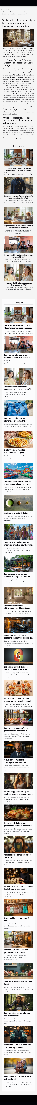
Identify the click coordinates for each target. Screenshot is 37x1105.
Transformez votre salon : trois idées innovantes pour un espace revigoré (18, 169)
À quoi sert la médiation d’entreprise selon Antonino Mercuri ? (16, 762)
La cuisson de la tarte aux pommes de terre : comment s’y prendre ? (17, 826)
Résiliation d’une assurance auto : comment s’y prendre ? (18, 1046)
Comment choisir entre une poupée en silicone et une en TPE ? (18, 284)
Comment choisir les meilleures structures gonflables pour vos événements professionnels (17, 484)
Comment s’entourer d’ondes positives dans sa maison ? (16, 730)
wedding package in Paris (18, 112)
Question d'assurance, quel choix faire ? (18, 983)
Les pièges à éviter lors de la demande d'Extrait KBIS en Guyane (16, 669)
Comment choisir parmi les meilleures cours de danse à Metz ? (18, 256)
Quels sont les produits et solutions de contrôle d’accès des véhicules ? (18, 638)
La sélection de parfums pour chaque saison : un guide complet (18, 700)
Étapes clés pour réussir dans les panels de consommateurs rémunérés (18, 226)
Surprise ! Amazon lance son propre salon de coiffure (16, 951)
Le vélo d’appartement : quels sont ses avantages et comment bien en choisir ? (17, 794)
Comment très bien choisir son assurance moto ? (17, 1014)
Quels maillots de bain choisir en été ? (18, 920)
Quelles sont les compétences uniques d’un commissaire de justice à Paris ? (18, 197)
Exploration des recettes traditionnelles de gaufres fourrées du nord (15, 452)
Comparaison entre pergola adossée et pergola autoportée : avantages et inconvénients (17, 576)
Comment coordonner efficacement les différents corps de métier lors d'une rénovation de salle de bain (18, 609)
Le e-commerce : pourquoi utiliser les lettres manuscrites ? (18, 888)
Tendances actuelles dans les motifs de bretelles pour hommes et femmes (18, 545)
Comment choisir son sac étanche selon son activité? (15, 420)
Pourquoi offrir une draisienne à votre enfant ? (17, 1078)
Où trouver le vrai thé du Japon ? (17, 513)
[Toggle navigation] (3, 3)
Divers (10, 10)
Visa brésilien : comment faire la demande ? (17, 856)
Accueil (3, 10)
